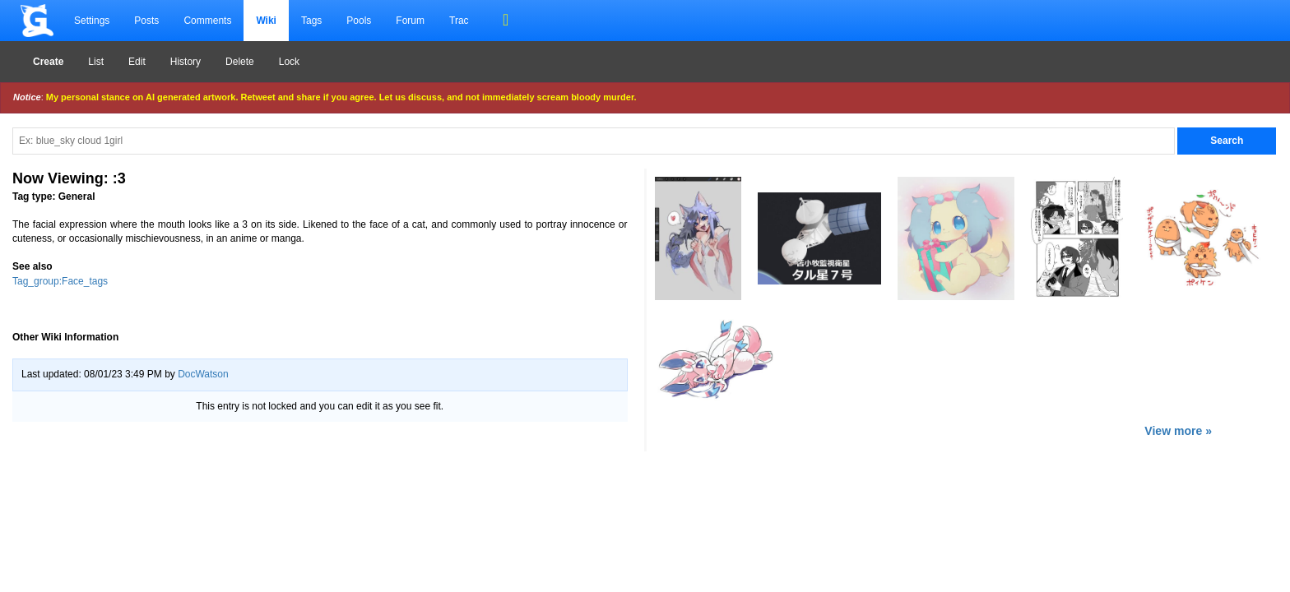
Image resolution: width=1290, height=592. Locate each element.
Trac (459, 20)
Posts (146, 20)
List (96, 61)
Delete (239, 61)
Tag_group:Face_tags (60, 281)
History (185, 61)
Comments (207, 20)
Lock (289, 61)
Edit (137, 61)
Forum (410, 20)
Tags (311, 20)
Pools (358, 20)
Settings (91, 20)
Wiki (266, 20)
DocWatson (203, 374)
